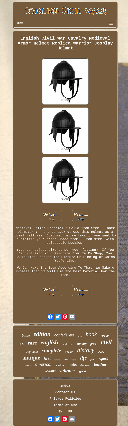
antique (31, 358)
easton (60, 365)
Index (65, 386)
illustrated (85, 365)
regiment (32, 351)
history (85, 350)
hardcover (67, 344)
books (72, 365)
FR (70, 411)
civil (106, 342)
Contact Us (65, 392)
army (80, 337)
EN (60, 411)
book (91, 334)
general (57, 360)
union (73, 360)
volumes (67, 370)
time (66, 359)
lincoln (69, 351)
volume (50, 371)
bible (21, 344)
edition (42, 334)
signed (103, 359)
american (44, 364)
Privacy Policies (65, 399)
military (82, 344)
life (83, 358)
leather (100, 364)
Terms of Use (65, 405)
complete (51, 350)
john (92, 359)
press (93, 344)
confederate (64, 335)
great (82, 371)
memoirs (28, 365)
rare (32, 343)
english (49, 342)
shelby (101, 352)
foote (104, 336)
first (47, 358)
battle (26, 335)
